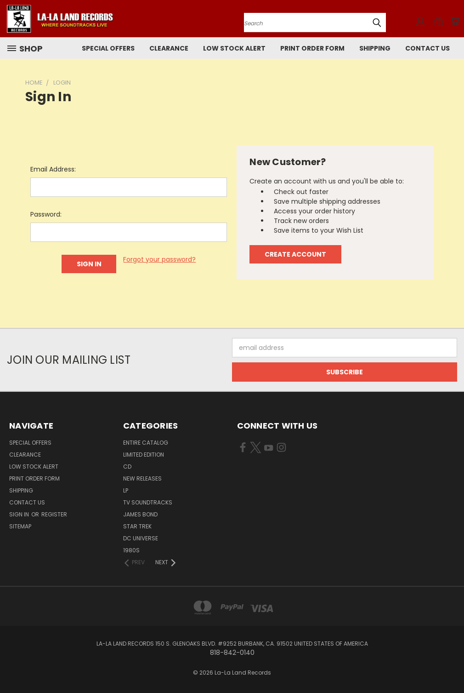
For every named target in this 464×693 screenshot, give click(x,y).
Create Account (295, 254)
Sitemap (20, 526)
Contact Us (427, 48)
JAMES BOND (140, 514)
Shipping (374, 48)
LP (125, 490)
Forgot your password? (159, 259)
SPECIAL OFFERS (108, 48)
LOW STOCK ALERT (234, 48)
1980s (131, 550)
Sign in (19, 514)
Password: (46, 214)
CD (127, 466)
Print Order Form (312, 48)
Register (54, 514)
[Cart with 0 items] (454, 21)
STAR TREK (137, 526)
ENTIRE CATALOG (145, 443)
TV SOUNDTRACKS (147, 502)
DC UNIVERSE (140, 538)
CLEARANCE (168, 48)
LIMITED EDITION (143, 454)
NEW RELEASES (142, 478)
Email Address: (53, 169)
